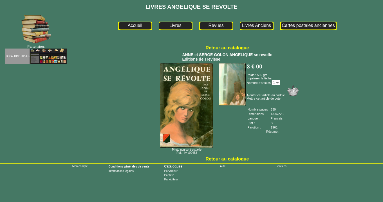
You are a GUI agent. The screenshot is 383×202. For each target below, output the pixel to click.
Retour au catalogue (227, 47)
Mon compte (80, 166)
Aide (223, 166)
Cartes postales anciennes (308, 25)
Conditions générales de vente (128, 166)
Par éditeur (171, 179)
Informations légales (121, 171)
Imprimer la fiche (259, 78)
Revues (215, 25)
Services (281, 166)
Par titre (169, 175)
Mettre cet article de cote (264, 98)
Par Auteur (170, 171)
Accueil (135, 25)
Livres (175, 25)
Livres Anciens (256, 25)
